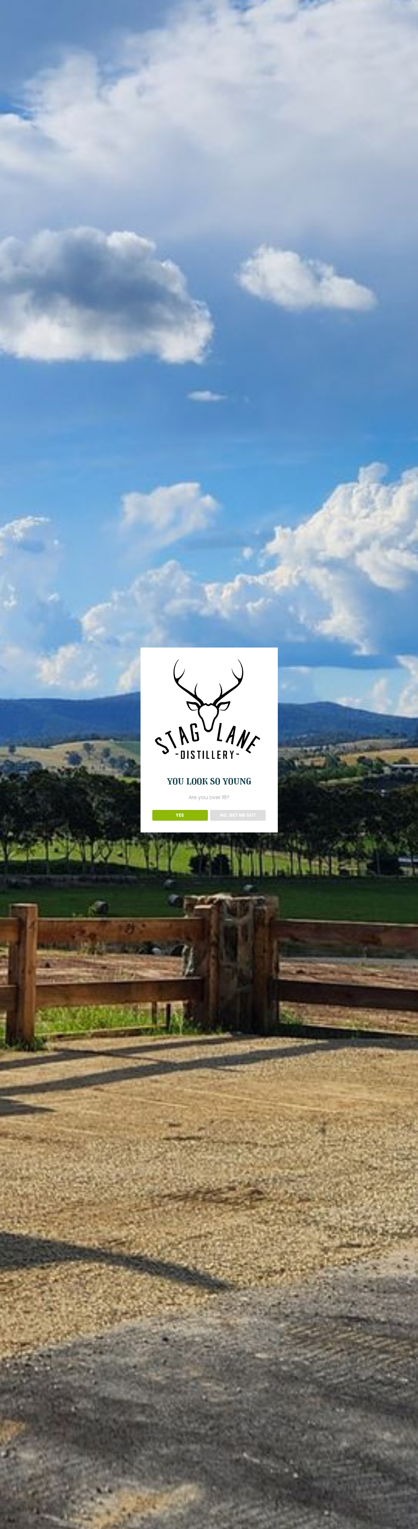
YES (180, 815)
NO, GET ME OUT (238, 815)
